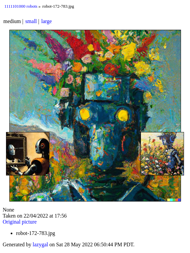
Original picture (20, 222)
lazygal (40, 244)
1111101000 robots (20, 6)
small (31, 21)
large (46, 21)
